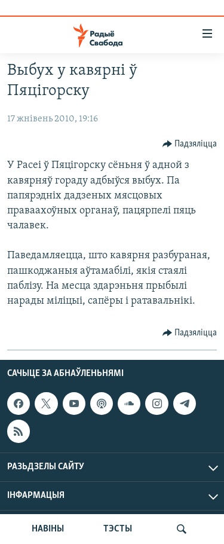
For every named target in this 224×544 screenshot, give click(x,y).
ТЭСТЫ (117, 529)
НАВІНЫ (48, 529)
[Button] (189, 144)
